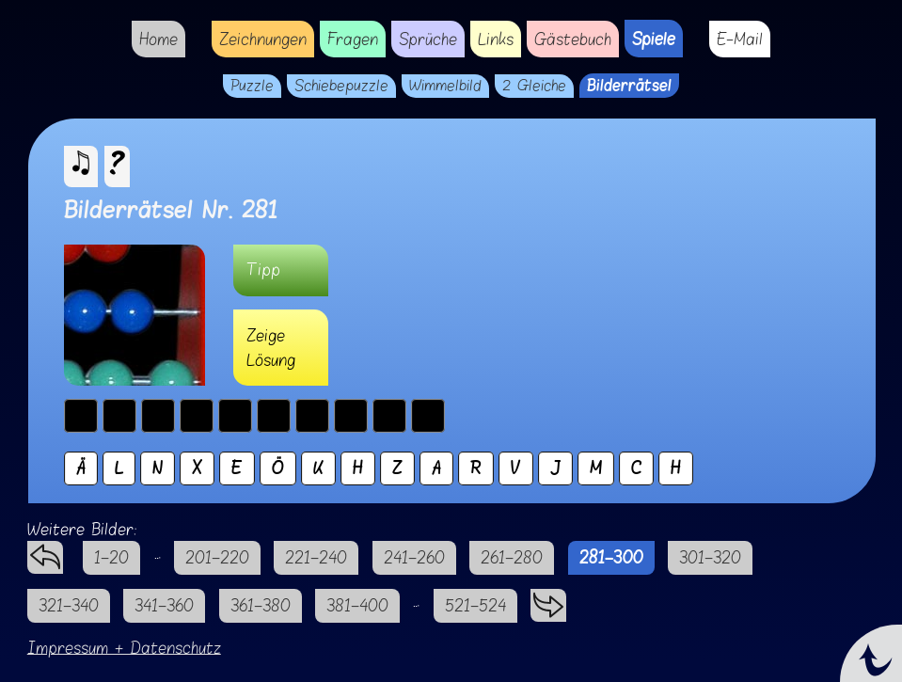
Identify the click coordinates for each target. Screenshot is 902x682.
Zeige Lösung (270, 348)
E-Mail (740, 39)
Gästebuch (572, 39)
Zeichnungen (263, 39)
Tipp (263, 269)
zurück (45, 552)
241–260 (414, 557)
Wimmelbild (445, 86)
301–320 (710, 557)
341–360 (164, 605)
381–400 (357, 605)
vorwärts (548, 600)
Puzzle (252, 86)
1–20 (111, 557)
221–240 (316, 557)
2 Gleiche (534, 86)
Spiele (653, 38)
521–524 (475, 605)
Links (496, 39)
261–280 (511, 557)
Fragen (352, 39)
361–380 (260, 605)
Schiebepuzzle (341, 86)
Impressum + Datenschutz (124, 647)
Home (158, 39)
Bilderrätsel (629, 85)
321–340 (68, 605)
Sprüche (428, 39)
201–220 (217, 557)
